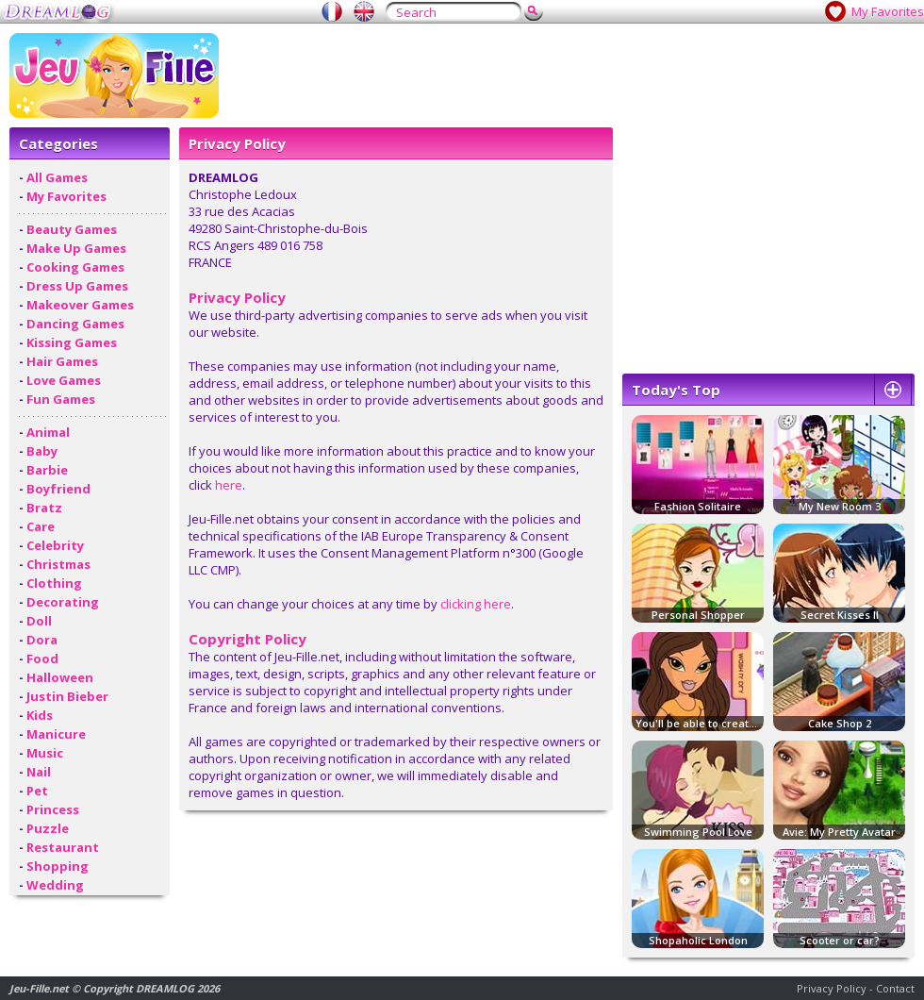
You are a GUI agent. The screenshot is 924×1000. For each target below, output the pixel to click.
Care (40, 526)
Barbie (47, 469)
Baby (42, 450)
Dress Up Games (77, 285)
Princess (52, 809)
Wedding (55, 884)
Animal (48, 432)
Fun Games (60, 399)
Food (42, 658)
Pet (37, 790)
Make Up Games (76, 248)
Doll (39, 620)
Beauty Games (71, 229)
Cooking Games (75, 266)
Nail (38, 771)
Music (44, 752)
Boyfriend (58, 488)
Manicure (56, 733)
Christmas (58, 564)
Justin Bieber (67, 696)
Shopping (57, 866)
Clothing (54, 583)
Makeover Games (80, 304)
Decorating (62, 601)
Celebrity (55, 545)
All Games (57, 177)
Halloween (59, 677)
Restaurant (62, 847)
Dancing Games (75, 323)
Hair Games (62, 361)
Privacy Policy (831, 988)
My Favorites (887, 11)
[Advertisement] (667, 165)
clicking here (475, 603)
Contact (895, 988)
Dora (42, 639)
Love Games (63, 380)
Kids (39, 715)
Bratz (44, 507)
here (228, 484)
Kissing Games (71, 342)
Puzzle (47, 828)
